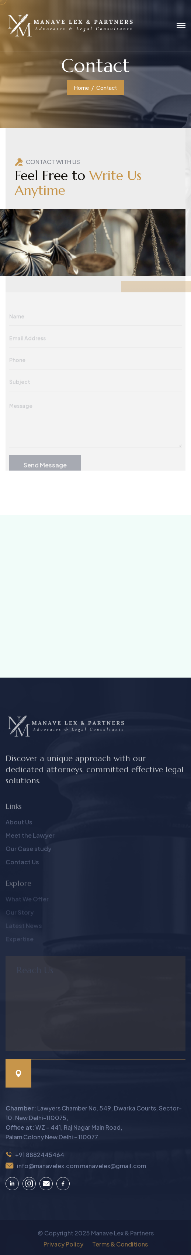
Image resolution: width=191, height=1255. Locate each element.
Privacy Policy (63, 1247)
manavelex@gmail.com (113, 1166)
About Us (19, 825)
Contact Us (22, 865)
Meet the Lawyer (30, 838)
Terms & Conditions (120, 1247)
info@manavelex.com (48, 1166)
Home (81, 87)
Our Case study (29, 852)
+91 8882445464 (39, 1155)
